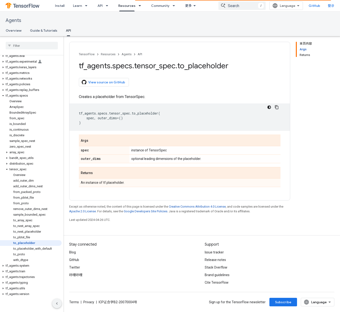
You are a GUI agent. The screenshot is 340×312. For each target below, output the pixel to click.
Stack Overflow (216, 267)
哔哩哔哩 (75, 275)
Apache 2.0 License (82, 211)
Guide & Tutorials (43, 30)
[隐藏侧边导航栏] (57, 303)
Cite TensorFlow (217, 282)
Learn (77, 6)
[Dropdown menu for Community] (175, 5)
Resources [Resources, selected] (127, 6)
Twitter (74, 267)
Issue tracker (214, 252)
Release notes (215, 260)
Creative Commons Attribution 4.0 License (197, 206)
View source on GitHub (103, 82)
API (100, 6)
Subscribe (283, 302)
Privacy (88, 302)
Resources (108, 54)
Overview (13, 30)
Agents (13, 20)
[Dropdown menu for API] (108, 5)
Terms (74, 302)
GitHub (314, 6)
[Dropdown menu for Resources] (141, 5)
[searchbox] (32, 45)
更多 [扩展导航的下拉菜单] (188, 6)
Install (59, 6)
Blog (72, 252)
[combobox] (242, 5)
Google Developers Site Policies (145, 211)
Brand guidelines (217, 275)
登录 (331, 6)
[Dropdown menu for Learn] (87, 5)
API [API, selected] (68, 30)
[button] (31, 56)
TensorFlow (87, 54)
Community (160, 6)
